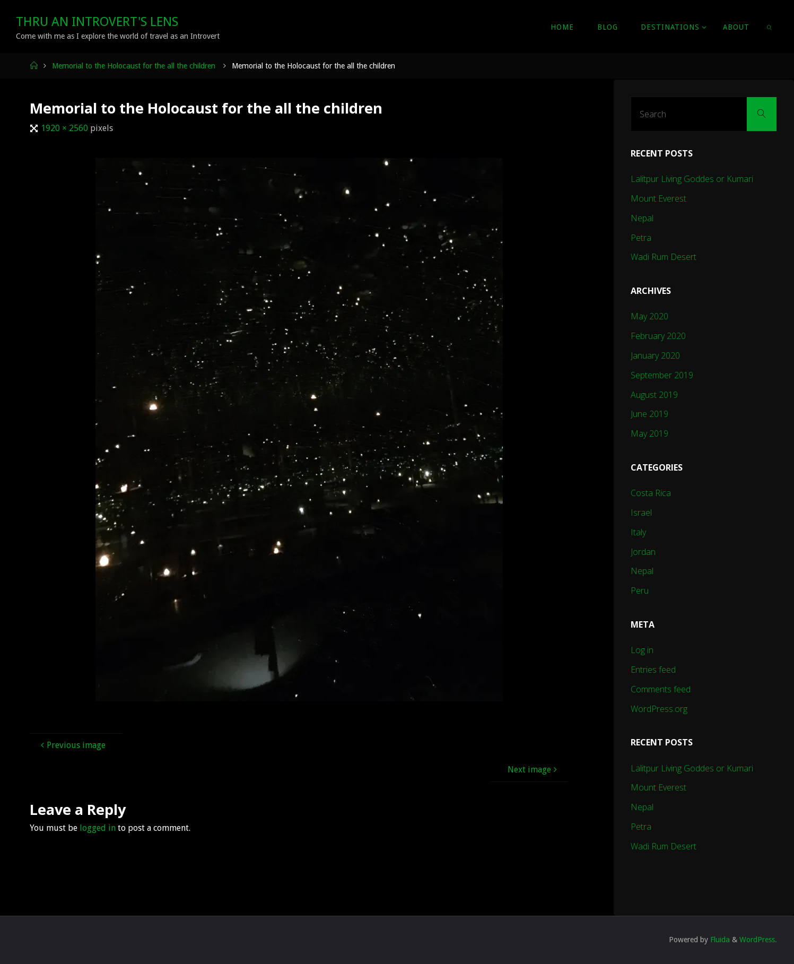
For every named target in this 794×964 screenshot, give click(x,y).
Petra (641, 238)
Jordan (643, 552)
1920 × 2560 (65, 128)
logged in (98, 828)
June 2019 (649, 414)
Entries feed (653, 669)
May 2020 (649, 316)
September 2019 (662, 375)
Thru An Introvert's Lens (97, 21)
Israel (641, 512)
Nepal (642, 218)
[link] (769, 26)
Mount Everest (658, 198)
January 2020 (655, 355)
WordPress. (758, 939)
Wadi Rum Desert (663, 257)
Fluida (719, 939)
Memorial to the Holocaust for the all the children (133, 66)
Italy (638, 532)
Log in (642, 650)
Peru (640, 590)
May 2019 (649, 433)
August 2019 (654, 395)
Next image (534, 770)
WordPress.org (659, 709)
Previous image (72, 745)
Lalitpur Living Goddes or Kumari (692, 179)
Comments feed (661, 689)
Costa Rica (651, 493)
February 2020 (658, 336)
